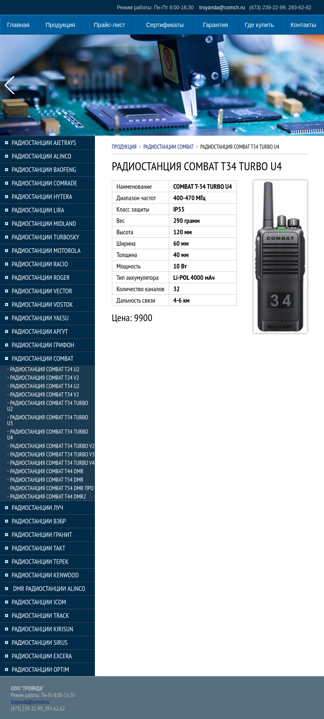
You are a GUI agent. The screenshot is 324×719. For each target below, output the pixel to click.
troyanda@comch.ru (222, 8)
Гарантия (215, 24)
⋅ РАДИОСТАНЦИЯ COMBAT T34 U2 (43, 386)
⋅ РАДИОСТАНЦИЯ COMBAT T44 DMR (45, 471)
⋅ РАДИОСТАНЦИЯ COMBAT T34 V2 (43, 394)
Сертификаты (165, 24)
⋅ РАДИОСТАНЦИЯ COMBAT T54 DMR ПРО (50, 488)
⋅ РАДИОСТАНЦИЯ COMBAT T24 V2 (43, 377)
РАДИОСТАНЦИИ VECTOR (42, 291)
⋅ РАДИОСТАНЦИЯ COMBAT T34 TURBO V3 (50, 454)
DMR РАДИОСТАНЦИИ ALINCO (48, 588)
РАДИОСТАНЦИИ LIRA (38, 210)
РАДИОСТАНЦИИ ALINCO (41, 156)
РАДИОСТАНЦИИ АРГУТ (40, 331)
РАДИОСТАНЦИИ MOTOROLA (46, 250)
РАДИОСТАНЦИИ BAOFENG (44, 169)
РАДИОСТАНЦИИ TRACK (40, 615)
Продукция (60, 24)
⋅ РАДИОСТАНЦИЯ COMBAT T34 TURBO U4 (47, 434)
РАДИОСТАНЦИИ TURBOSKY (45, 237)
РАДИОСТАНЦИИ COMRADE (44, 183)
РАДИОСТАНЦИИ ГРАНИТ (42, 534)
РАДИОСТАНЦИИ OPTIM (40, 669)
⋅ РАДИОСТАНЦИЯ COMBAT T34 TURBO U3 (47, 420)
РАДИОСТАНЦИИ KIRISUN (42, 629)
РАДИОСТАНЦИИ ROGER (41, 277)
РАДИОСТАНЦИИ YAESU (40, 318)
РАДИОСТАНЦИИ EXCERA (42, 656)
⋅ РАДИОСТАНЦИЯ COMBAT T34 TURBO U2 (47, 406)
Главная (18, 24)
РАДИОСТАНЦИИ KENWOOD (45, 575)
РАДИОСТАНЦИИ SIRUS (40, 642)
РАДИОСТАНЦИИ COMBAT (42, 358)
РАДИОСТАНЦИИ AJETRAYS (44, 142)
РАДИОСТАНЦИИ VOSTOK (42, 304)
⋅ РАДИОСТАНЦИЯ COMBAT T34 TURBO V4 (50, 463)
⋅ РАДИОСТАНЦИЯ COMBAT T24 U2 (43, 369)
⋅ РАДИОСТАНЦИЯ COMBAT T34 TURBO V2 (50, 446)
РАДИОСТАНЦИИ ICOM (39, 602)
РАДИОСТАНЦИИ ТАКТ (38, 548)
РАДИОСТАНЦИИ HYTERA (42, 196)
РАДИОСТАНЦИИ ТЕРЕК (40, 561)
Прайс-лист (109, 24)
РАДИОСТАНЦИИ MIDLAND (44, 223)
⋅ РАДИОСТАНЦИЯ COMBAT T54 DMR (45, 479)
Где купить (259, 24)
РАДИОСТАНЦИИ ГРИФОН (43, 345)
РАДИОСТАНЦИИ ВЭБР (39, 521)
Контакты (303, 24)
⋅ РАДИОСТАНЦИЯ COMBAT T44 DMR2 (46, 496)
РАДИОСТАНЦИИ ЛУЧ (37, 507)
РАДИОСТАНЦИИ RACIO (40, 264)
